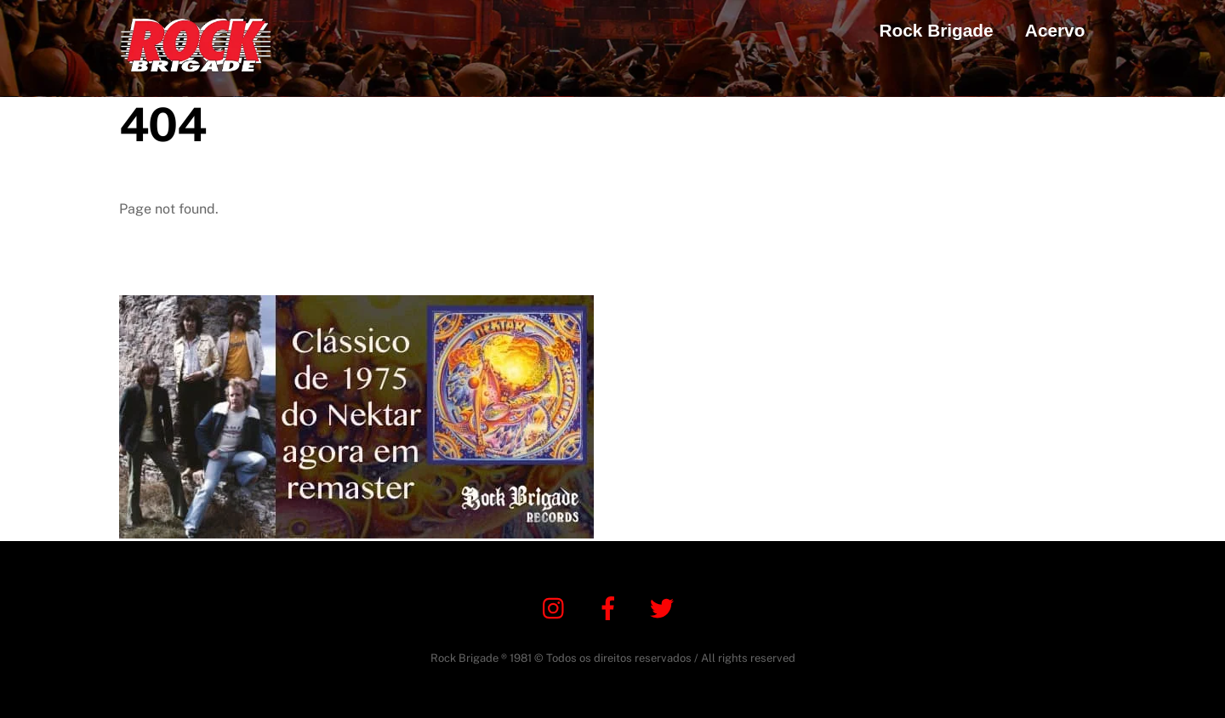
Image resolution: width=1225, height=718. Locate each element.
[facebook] (611, 607)
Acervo (1055, 30)
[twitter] (664, 607)
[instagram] (557, 607)
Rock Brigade (937, 30)
